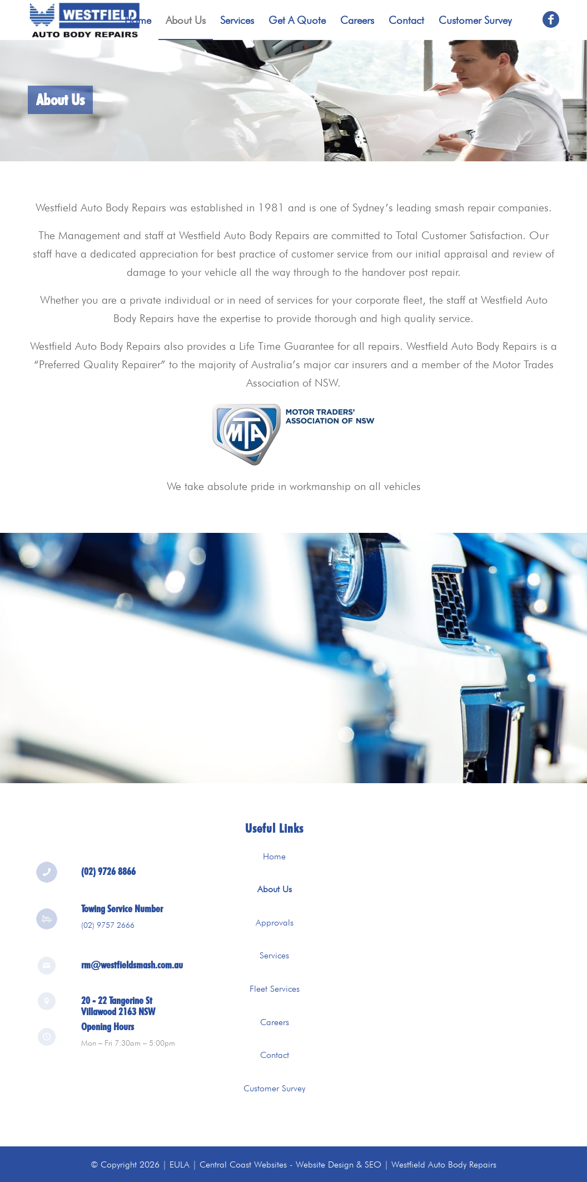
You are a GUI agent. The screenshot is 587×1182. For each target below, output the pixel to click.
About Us (274, 889)
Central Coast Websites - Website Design (277, 1164)
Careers (274, 1022)
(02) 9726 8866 (108, 875)
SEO (373, 1164)
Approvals (275, 922)
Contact (274, 1055)
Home (274, 856)
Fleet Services (275, 988)
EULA (180, 1164)
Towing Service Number (122, 912)
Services (274, 955)
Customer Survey (274, 1088)
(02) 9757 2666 (108, 928)
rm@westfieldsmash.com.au (132, 961)
